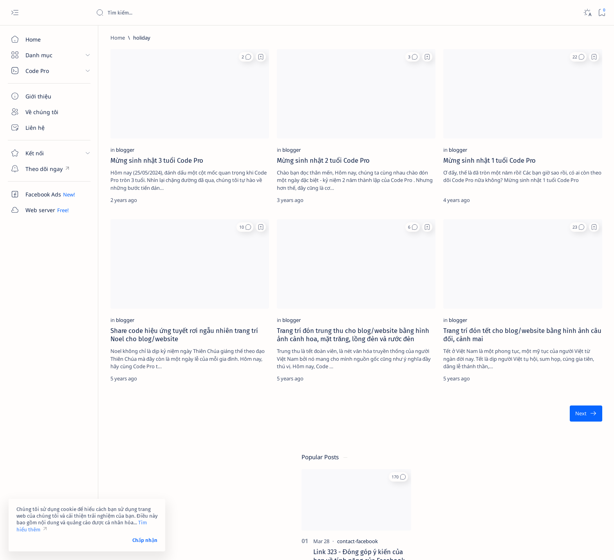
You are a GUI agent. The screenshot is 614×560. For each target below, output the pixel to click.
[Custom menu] (45, 168)
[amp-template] (571, 428)
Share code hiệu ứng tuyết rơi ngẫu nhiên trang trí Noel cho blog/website (162, 288)
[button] (200, 57)
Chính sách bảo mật (511, 502)
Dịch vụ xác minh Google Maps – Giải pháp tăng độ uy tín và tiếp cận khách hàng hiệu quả (547, 282)
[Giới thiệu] (45, 96)
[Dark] (587, 13)
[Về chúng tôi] (45, 112)
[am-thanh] (514, 428)
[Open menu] (15, 13)
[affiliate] (514, 408)
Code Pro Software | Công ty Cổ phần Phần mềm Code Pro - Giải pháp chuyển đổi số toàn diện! (235, 544)
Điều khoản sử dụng (512, 488)
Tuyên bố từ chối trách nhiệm (522, 495)
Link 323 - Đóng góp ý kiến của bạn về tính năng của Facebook (546, 153)
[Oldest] (456, 375)
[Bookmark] (602, 13)
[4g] (571, 369)
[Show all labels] (505, 446)
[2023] (514, 369)
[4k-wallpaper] (514, 389)
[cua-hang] (536, 263)
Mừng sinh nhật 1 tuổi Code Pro (402, 137)
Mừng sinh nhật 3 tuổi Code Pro (152, 137)
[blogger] (121, 126)
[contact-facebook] (544, 138)
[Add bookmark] (215, 57)
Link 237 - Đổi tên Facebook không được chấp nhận (540, 321)
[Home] (45, 39)
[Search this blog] (154, 12)
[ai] (571, 408)
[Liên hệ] (45, 127)
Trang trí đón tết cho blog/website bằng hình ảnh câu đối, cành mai (406, 288)
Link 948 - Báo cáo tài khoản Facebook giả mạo (542, 209)
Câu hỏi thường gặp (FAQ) (518, 509)
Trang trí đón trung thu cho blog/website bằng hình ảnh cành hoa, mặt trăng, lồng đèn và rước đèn (288, 292)
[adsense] (571, 389)
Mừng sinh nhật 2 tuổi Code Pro (277, 137)
